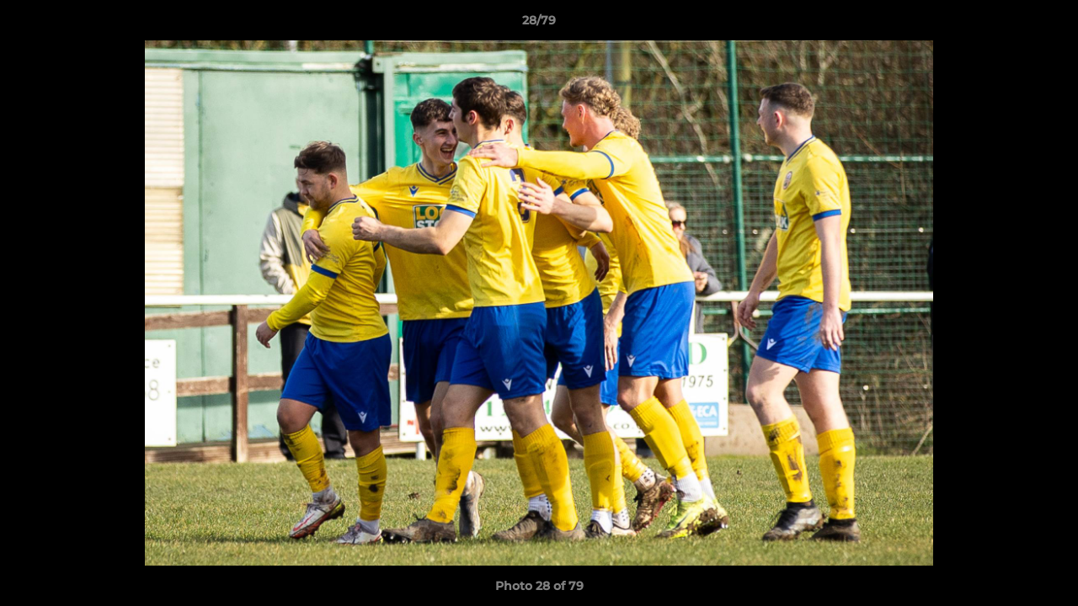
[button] (1048, 24)
